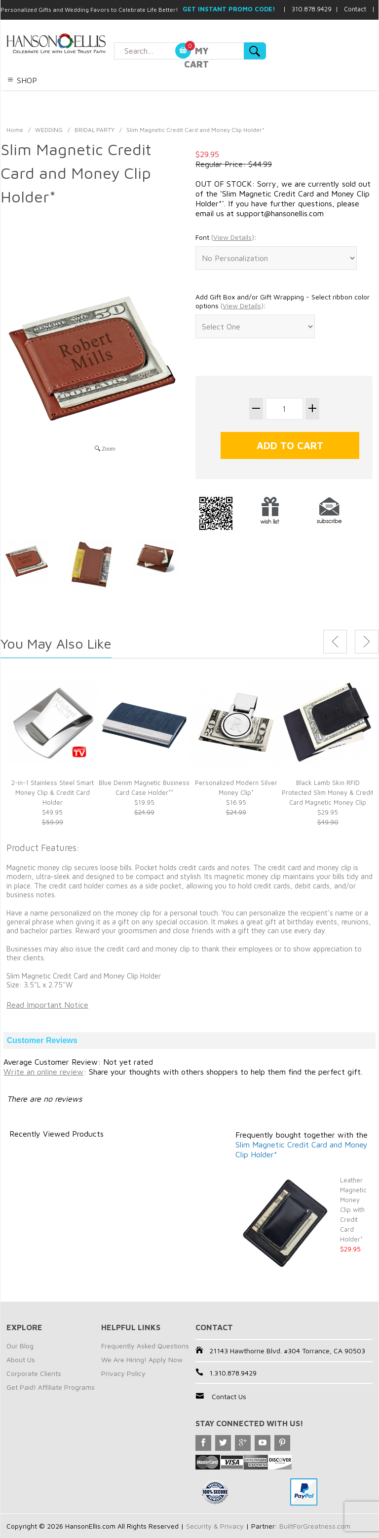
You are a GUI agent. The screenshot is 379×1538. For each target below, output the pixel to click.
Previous (335, 642)
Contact (355, 9)
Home (14, 129)
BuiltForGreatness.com (314, 1526)
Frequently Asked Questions (145, 1346)
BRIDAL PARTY (94, 129)
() (232, 237)
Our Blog (20, 1346)
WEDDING (49, 129)
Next (367, 642)
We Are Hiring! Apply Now (142, 1359)
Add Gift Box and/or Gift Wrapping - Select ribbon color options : (282, 301)
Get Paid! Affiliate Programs (50, 1387)
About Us (20, 1359)
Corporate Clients (33, 1373)
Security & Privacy (215, 1526)
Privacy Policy (123, 1373)
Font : (226, 237)
